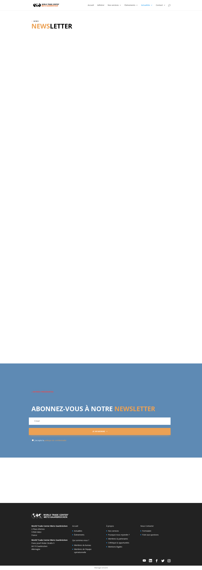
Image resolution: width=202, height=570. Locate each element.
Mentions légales (115, 547)
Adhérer (100, 5)
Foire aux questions (150, 535)
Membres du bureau (82, 545)
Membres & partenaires (118, 539)
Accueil (91, 5)
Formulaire (146, 531)
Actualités (145, 5)
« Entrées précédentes (42, 392)
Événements (130, 5)
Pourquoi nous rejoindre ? (119, 535)
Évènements (79, 535)
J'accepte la (50, 440)
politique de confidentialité (55, 440)
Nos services (113, 5)
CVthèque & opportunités (118, 543)
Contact (159, 5)
